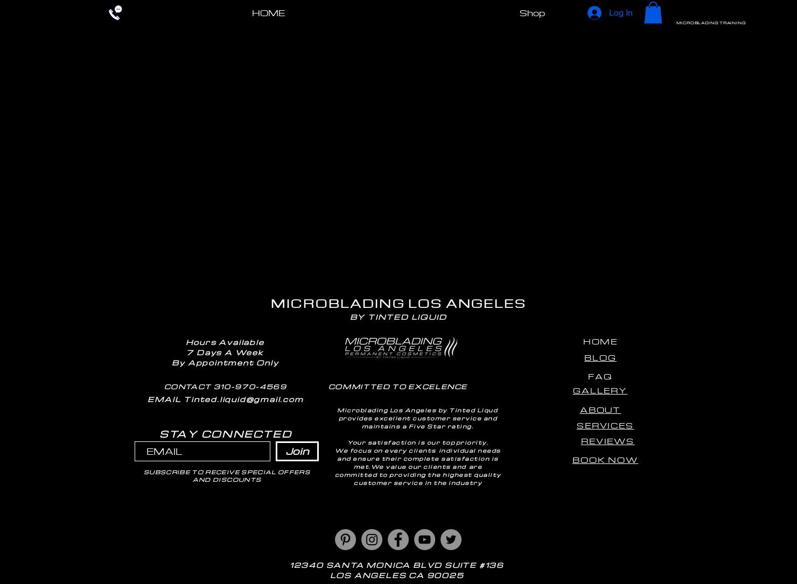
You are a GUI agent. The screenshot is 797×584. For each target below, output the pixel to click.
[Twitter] (451, 539)
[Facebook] (398, 539)
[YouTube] (424, 539)
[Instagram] (371, 539)
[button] (653, 13)
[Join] (297, 451)
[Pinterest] (345, 539)
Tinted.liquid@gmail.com (243, 399)
